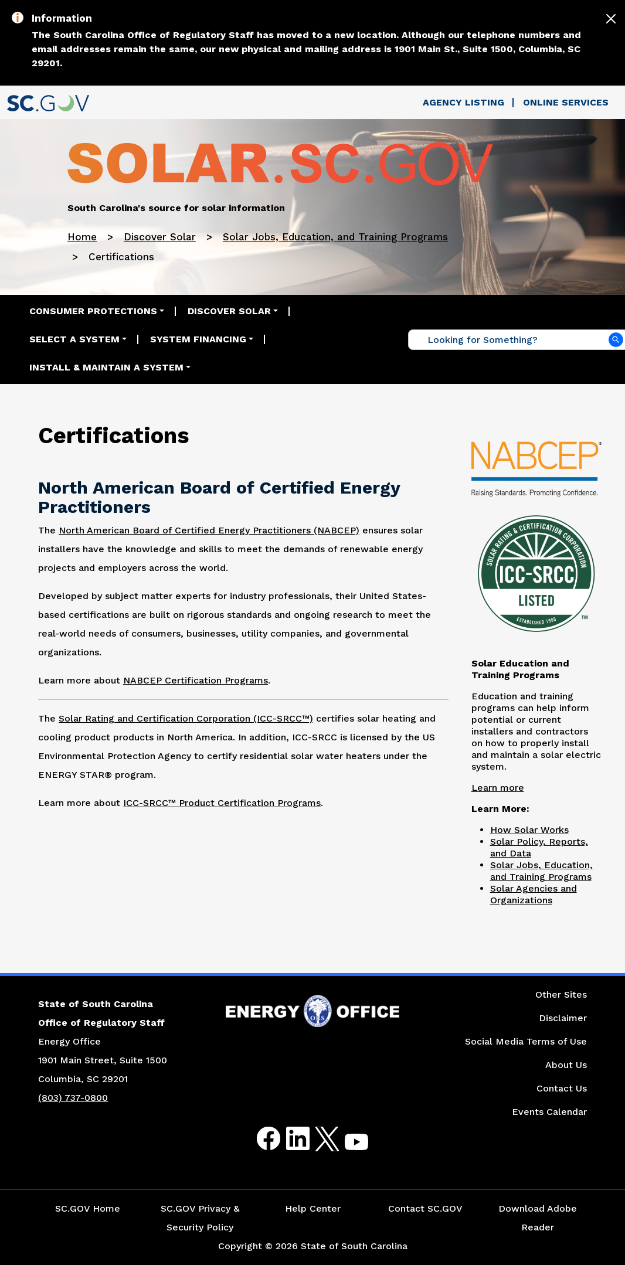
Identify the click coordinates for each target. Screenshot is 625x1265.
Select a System (74, 339)
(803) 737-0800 (73, 1097)
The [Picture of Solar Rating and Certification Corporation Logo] (48, 718)
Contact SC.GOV (425, 1208)
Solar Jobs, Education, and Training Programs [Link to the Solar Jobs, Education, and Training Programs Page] (541, 870)
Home (82, 237)
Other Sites (561, 994)
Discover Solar (160, 237)
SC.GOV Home (87, 1208)
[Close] (611, 19)
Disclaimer (563, 1017)
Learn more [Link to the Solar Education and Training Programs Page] (497, 787)
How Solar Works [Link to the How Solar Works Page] (529, 829)
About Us (566, 1064)
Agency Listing (463, 102)
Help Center (313, 1208)
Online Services (566, 102)
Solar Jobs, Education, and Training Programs (335, 237)
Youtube (347, 1145)
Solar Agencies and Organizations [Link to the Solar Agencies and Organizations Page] (533, 894)
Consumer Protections (93, 311)
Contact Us (561, 1088)
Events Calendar (549, 1111)
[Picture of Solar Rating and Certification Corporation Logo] (536, 572)
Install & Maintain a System (106, 367)
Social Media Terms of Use (526, 1041)
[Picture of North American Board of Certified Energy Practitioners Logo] (536, 467)
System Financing (198, 339)
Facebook (259, 1138)
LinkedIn (288, 1138)
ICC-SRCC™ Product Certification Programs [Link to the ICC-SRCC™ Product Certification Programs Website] (222, 802)
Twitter (316, 1138)
